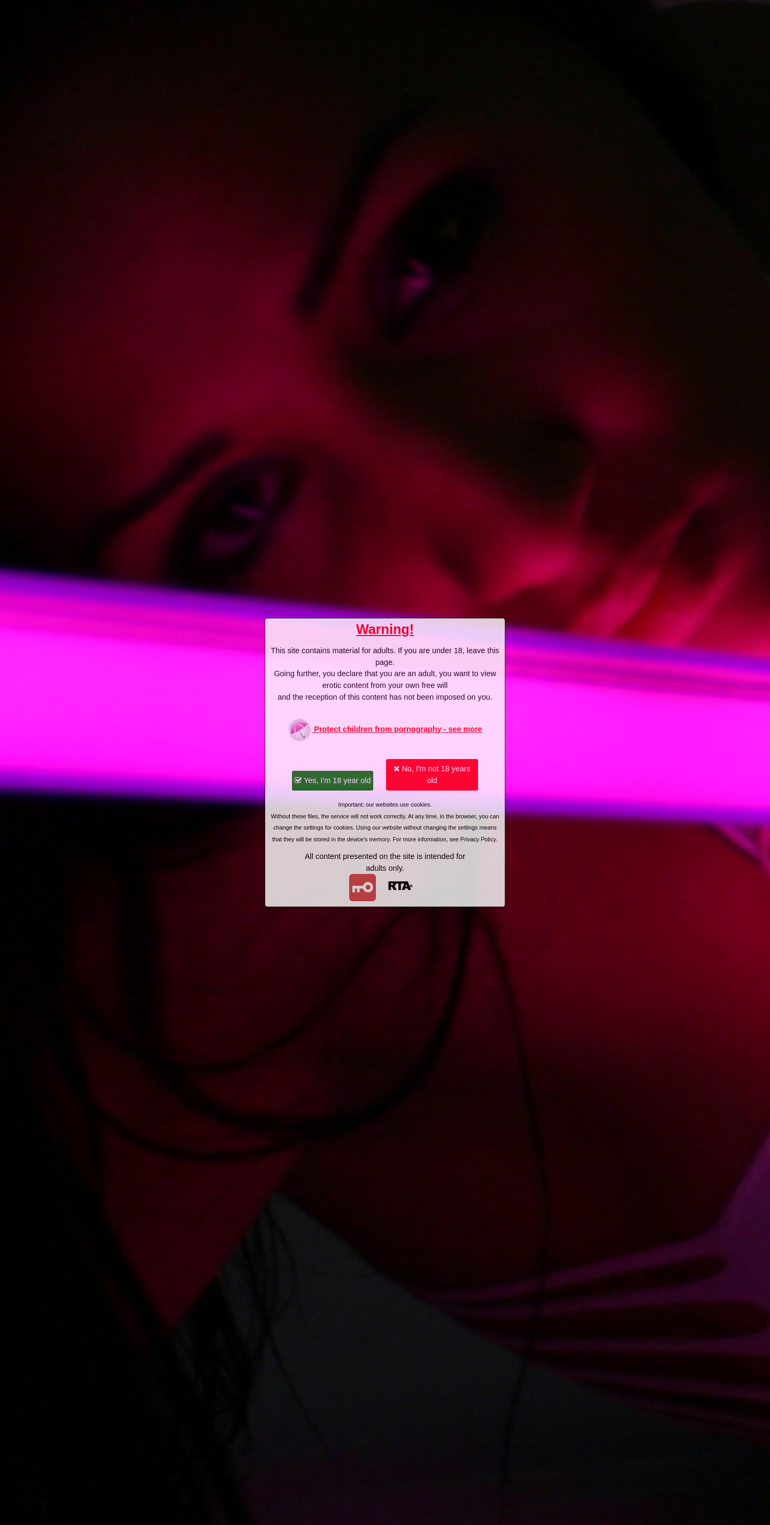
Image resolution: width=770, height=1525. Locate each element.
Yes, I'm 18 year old (333, 780)
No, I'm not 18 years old (432, 774)
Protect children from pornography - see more (385, 730)
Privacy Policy (478, 839)
